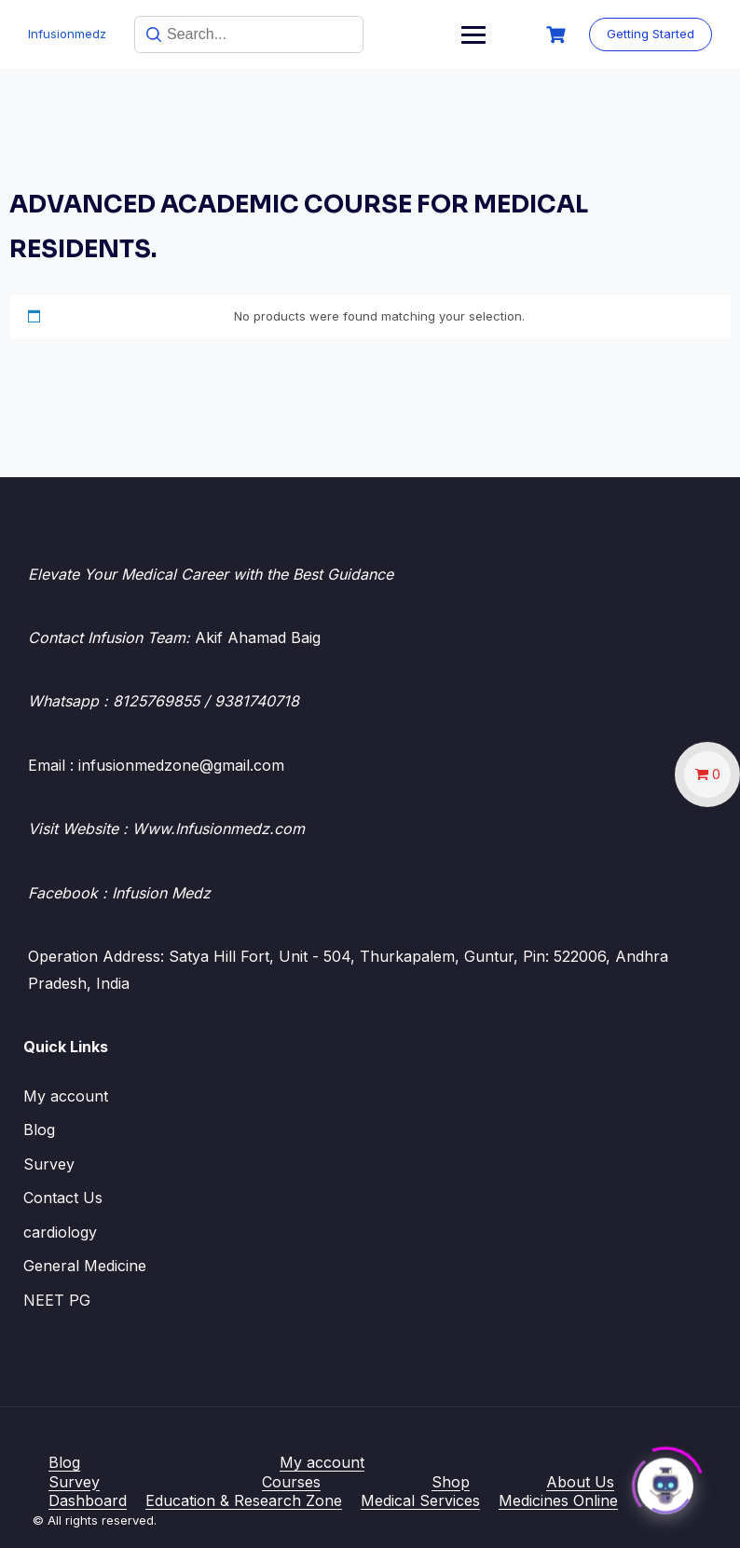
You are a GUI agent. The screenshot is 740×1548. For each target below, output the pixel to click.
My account (65, 1096)
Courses (291, 1482)
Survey (49, 1164)
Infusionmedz (67, 33)
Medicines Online (558, 1500)
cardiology (60, 1232)
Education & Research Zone (243, 1500)
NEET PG (56, 1300)
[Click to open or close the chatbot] (665, 1482)
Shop (451, 1482)
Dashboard (87, 1500)
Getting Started (650, 33)
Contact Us (63, 1197)
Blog (39, 1129)
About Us (580, 1482)
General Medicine (84, 1265)
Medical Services (420, 1500)
